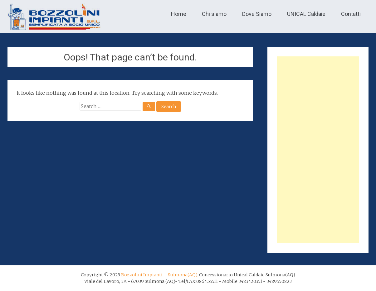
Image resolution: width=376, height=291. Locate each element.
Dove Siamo (256, 14)
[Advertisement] (318, 149)
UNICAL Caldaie (306, 14)
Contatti (351, 14)
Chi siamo (214, 14)
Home (178, 14)
